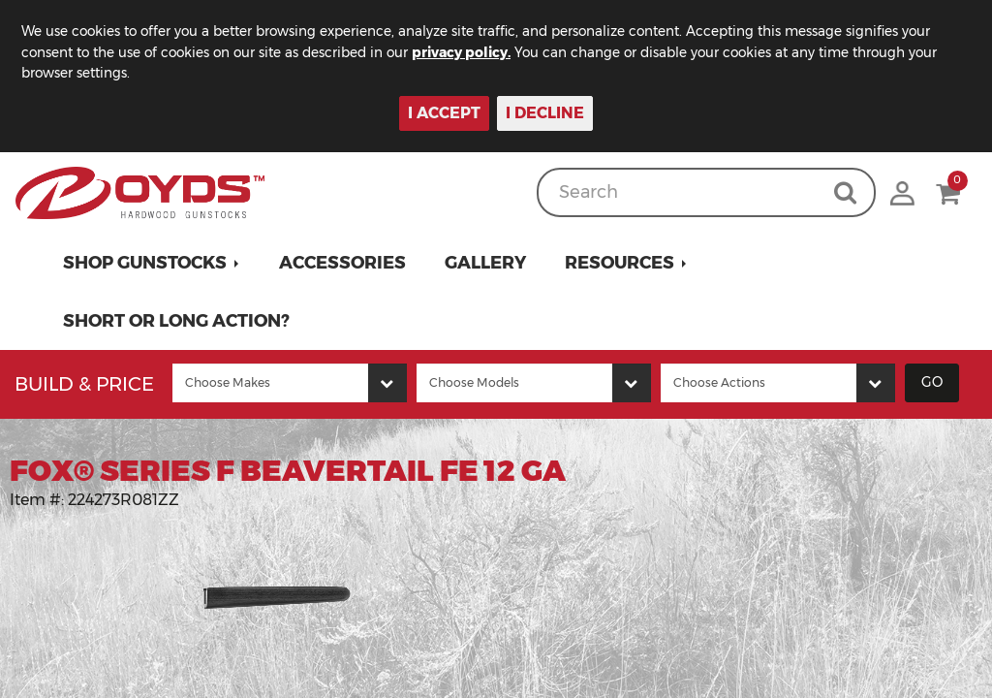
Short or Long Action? (176, 321)
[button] (152, 263)
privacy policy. (474, 52)
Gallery (485, 262)
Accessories (342, 262)
